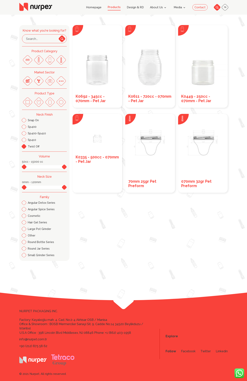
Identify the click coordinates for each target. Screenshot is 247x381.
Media (180, 7)
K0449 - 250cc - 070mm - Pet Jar (196, 98)
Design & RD (135, 7)
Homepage (94, 7)
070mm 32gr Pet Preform (196, 183)
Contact (200, 7)
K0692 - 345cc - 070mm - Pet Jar (91, 98)
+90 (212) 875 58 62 (33, 346)
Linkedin (222, 351)
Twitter (205, 351)
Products (114, 7)
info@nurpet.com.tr (33, 339)
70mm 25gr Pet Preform (142, 183)
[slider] (22, 166)
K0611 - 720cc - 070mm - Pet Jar (149, 98)
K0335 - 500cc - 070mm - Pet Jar (97, 159)
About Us (158, 7)
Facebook (188, 351)
